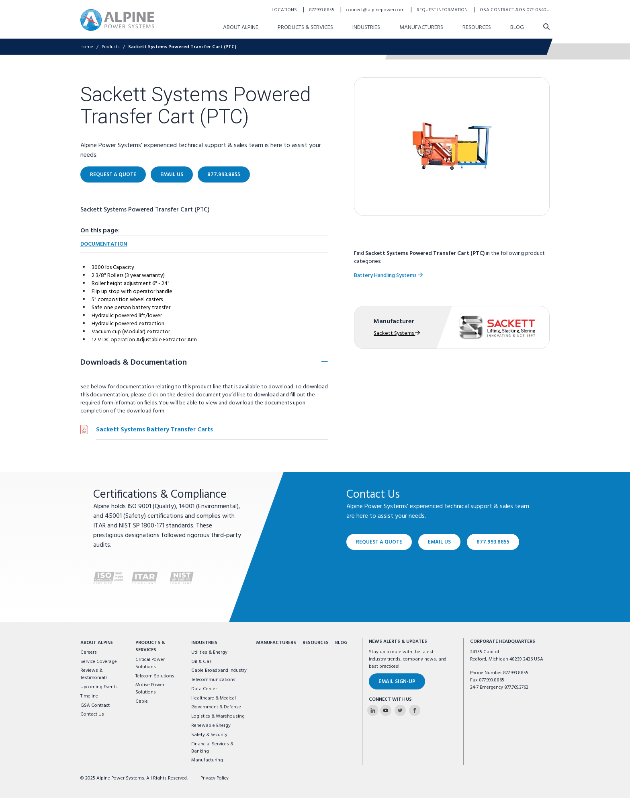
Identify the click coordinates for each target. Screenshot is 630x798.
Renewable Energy (211, 726)
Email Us (439, 542)
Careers (88, 652)
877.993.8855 (493, 542)
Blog (341, 643)
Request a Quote (379, 542)
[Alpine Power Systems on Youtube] (385, 710)
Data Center (204, 689)
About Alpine (96, 643)
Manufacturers (276, 643)
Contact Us (92, 714)
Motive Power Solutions (149, 688)
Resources (316, 643)
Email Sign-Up (396, 681)
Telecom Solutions (154, 676)
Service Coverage (98, 662)
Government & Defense (216, 707)
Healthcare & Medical (213, 698)
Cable (141, 701)
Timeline (89, 696)
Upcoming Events (99, 687)
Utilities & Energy (209, 652)
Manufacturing (207, 760)
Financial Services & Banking (212, 747)
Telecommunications (213, 680)
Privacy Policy (214, 778)
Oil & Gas (201, 662)
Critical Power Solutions (150, 663)
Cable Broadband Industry (219, 671)
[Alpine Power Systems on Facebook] (414, 710)
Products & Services (150, 646)
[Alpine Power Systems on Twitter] (400, 710)
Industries (204, 643)
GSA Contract (95, 706)
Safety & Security (209, 735)
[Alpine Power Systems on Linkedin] (372, 710)
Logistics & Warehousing (218, 716)
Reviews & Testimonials (94, 674)
